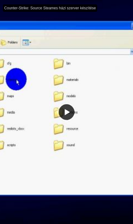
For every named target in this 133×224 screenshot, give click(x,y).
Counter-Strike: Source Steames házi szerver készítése (50, 8)
